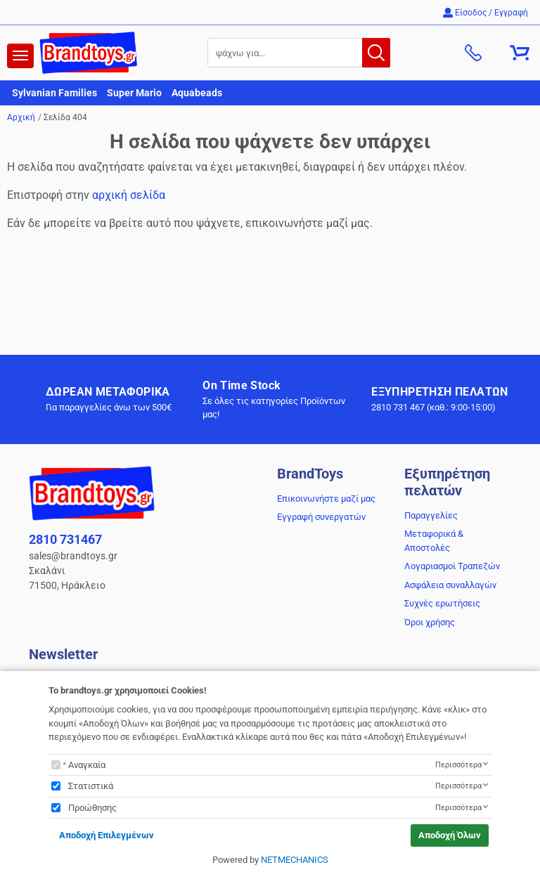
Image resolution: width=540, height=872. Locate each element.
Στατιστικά (90, 786)
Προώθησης (92, 807)
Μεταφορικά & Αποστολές (433, 540)
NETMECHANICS (294, 859)
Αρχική (21, 117)
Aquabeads (197, 92)
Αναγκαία (86, 765)
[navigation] (20, 56)
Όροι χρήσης (429, 622)
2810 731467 (65, 539)
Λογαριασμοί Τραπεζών (452, 566)
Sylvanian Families (54, 92)
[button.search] (376, 52)
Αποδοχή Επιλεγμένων (106, 835)
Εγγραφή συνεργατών (321, 517)
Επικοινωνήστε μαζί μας (326, 498)
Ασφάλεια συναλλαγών (450, 585)
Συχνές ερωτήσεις (442, 603)
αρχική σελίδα (128, 195)
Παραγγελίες (431, 515)
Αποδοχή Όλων (449, 835)
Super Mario (134, 92)
